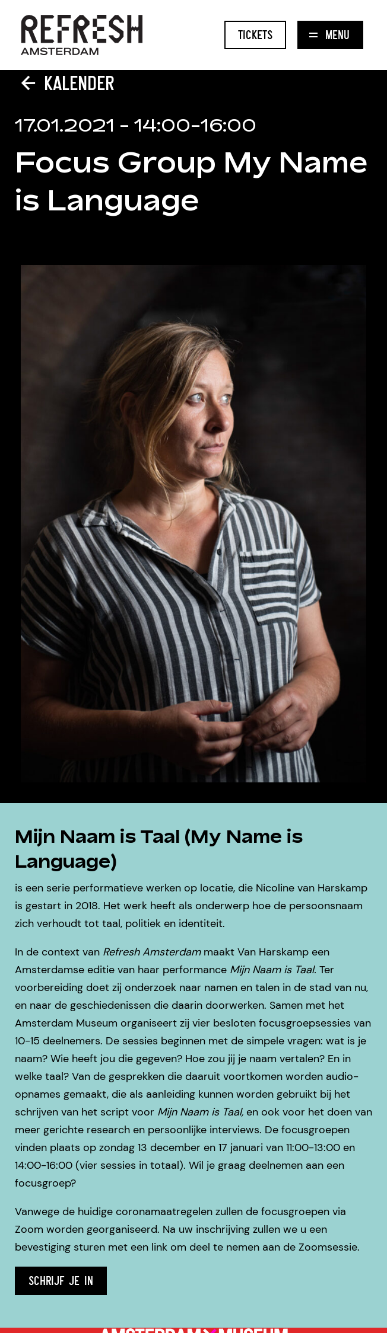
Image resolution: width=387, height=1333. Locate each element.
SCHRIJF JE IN (60, 1281)
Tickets (255, 35)
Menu (329, 35)
